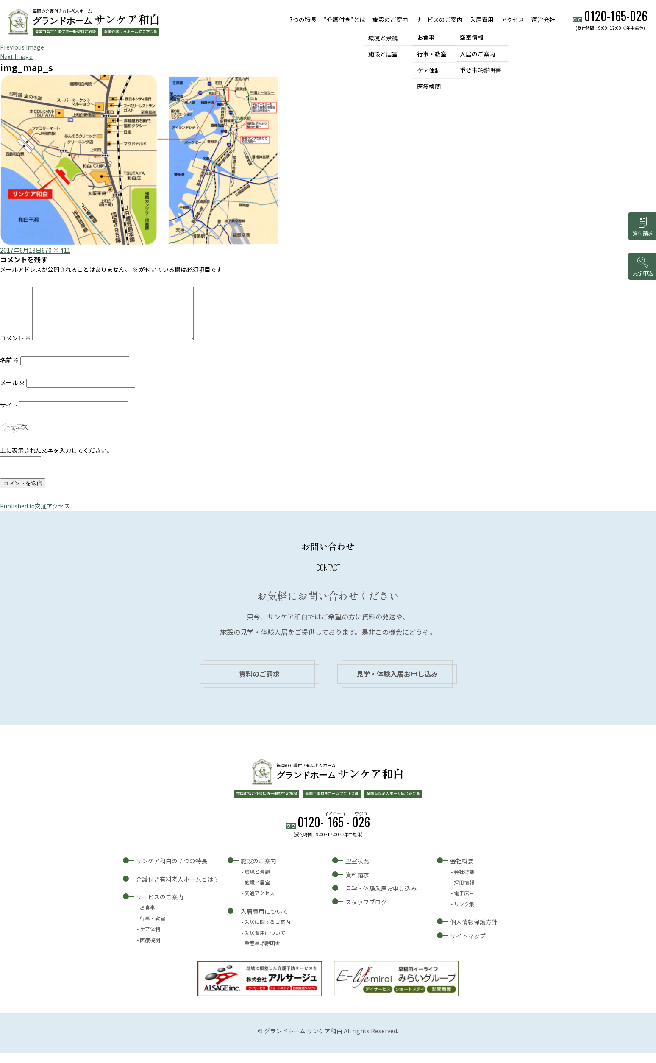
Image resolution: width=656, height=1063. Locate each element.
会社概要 (462, 871)
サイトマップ (468, 946)
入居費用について (264, 921)
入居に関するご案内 (267, 931)
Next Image (16, 56)
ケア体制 (429, 70)
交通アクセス (260, 903)
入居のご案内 (477, 54)
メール (12, 392)
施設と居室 (383, 54)
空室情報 (472, 37)
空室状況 (357, 871)
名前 (9, 370)
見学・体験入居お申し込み (397, 684)
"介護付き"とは (344, 19)
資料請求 (357, 885)
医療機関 (429, 87)
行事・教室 (432, 54)
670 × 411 (56, 250)
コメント (15, 348)
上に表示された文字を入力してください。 (56, 460)
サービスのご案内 (439, 19)
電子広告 (464, 903)
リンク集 (464, 914)
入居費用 (482, 19)
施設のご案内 (390, 19)
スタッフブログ (366, 912)
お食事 (426, 37)
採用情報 (464, 892)
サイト (9, 415)
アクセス (512, 19)
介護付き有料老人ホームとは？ (177, 889)
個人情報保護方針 (474, 932)
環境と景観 (383, 37)
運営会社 (543, 19)
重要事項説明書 (480, 70)
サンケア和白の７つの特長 (171, 871)
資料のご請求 (259, 684)
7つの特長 (303, 19)
